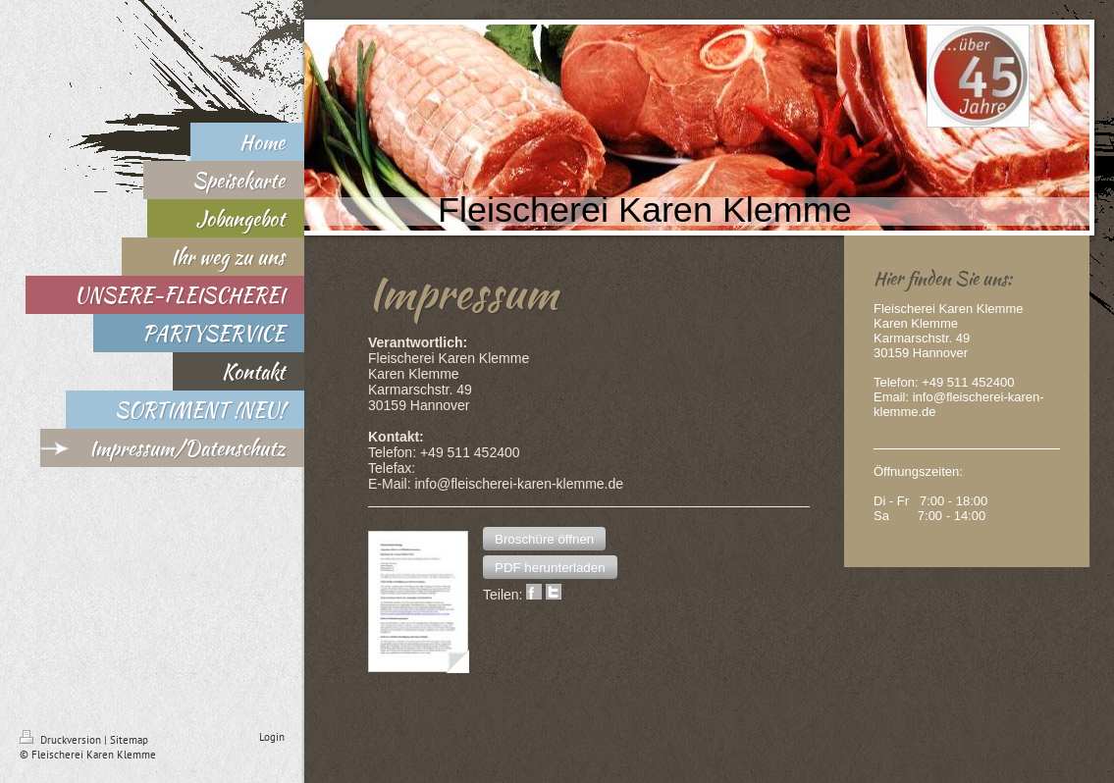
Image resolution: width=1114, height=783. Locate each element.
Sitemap (129, 740)
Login (272, 737)
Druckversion (62, 740)
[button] (544, 538)
